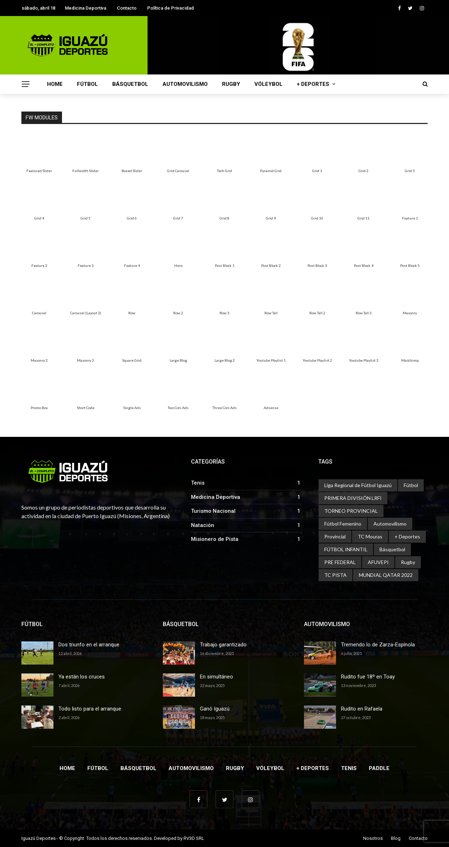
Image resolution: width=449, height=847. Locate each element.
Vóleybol (268, 84)
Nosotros (373, 838)
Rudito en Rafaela (361, 709)
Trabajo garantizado (223, 644)
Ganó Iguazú (214, 709)
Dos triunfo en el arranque (88, 644)
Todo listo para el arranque (89, 709)
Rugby (231, 84)
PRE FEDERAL (340, 562)
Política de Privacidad (170, 8)
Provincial (335, 536)
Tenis (349, 768)
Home (55, 84)
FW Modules (42, 117)
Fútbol (87, 84)
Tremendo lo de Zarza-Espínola (378, 644)
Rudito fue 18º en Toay (368, 676)
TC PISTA (335, 575)
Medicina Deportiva (85, 8)
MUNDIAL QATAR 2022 (386, 575)
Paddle (379, 768)
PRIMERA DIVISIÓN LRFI (353, 498)
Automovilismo (185, 84)
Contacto (126, 8)
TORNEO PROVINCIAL (351, 511)
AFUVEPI (378, 562)
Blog (396, 838)
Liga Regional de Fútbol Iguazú (358, 485)
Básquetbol (130, 84)
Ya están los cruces (81, 676)
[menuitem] (39, 152)
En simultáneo (216, 676)
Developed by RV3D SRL (179, 838)
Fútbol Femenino (342, 524)
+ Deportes (313, 84)
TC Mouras (370, 536)
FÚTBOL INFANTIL (345, 549)
